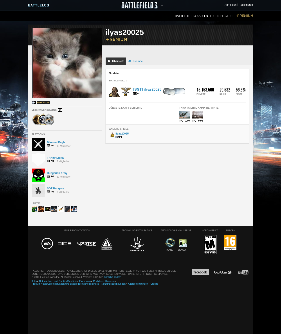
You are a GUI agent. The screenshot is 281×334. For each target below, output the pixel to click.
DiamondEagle (56, 142)
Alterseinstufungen (138, 283)
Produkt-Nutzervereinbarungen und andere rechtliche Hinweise (65, 283)
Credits (154, 283)
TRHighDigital (55, 157)
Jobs (34, 281)
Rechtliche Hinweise (104, 281)
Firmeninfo (85, 281)
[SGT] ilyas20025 (147, 89)
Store (229, 16)
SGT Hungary (55, 188)
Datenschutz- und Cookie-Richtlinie (58, 281)
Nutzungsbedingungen (113, 283)
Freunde (135, 61)
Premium (244, 16)
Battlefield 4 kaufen (191, 16)
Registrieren (246, 5)
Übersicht (115, 61)
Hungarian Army (57, 173)
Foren (216, 16)
